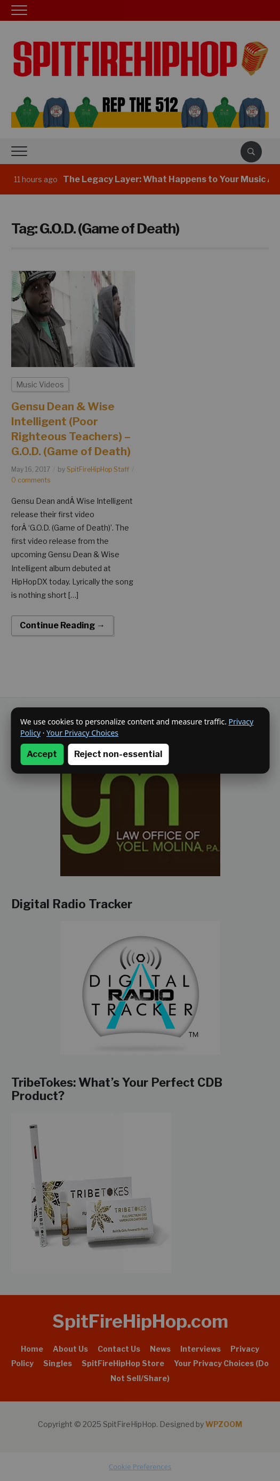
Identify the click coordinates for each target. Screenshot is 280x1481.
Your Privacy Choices (82, 733)
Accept (42, 754)
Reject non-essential (118, 754)
